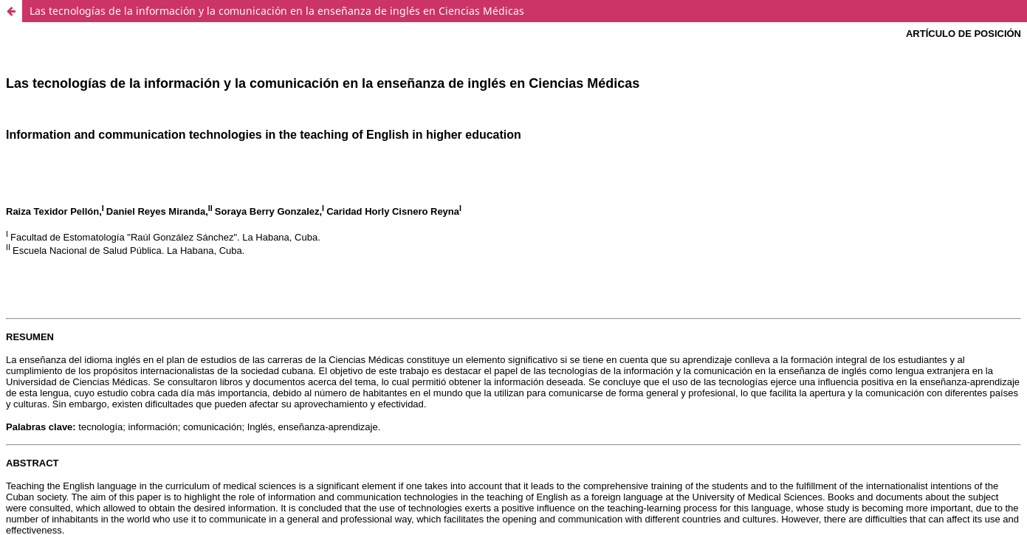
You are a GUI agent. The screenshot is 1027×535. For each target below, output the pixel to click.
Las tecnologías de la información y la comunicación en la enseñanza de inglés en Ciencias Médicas (277, 11)
